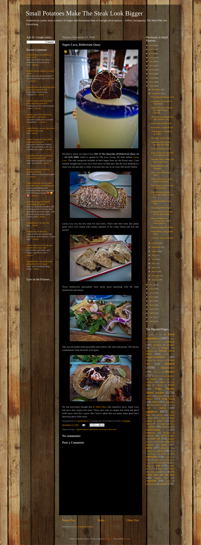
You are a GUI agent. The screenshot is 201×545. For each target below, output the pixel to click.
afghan (172, 339)
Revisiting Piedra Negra (161, 208)
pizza (160, 450)
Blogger (127, 539)
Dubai (156, 376)
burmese (149, 360)
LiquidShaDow (33, 55)
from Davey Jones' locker (160, 390)
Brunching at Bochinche (161, 123)
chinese (169, 363)
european (150, 382)
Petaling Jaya (150, 451)
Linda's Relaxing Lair (36, 183)
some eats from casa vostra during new (40, 184)
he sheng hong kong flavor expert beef (39, 115)
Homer (149, 398)
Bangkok (165, 348)
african (151, 342)
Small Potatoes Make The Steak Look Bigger (84, 13)
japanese (151, 411)
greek (169, 396)
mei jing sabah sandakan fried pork (41, 129)
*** (156, 335)
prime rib (165, 454)
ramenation (151, 456)
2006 (151, 321)
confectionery (168, 367)
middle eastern (167, 435)
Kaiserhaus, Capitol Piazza (162, 127)
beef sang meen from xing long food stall (41, 88)
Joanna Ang (32, 71)
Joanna (30, 169)
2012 (151, 297)
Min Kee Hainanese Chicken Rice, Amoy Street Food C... (161, 220)
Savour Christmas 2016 (161, 148)
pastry (149, 447)
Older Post (133, 520)
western (163, 483)
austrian (153, 348)
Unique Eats (161, 478)
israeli (148, 408)
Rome (148, 460)
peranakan (165, 448)
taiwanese (154, 472)
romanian (168, 457)
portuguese (152, 454)
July (154, 255)
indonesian (170, 402)
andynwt (109, 539)
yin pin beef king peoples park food (39, 156)
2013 (151, 293)
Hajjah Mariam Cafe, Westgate (160, 167)
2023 (151, 57)
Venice (168, 481)
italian (162, 408)
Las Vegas (162, 418)
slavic (156, 463)
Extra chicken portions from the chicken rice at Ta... (162, 194)
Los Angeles (161, 424)
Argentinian (157, 345)
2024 (151, 53)
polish (172, 451)
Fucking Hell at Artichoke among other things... (162, 213)
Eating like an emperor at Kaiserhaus (161, 102)
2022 (151, 61)
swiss (151, 469)
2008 (151, 313)
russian (156, 460)
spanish (165, 462)
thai (164, 472)
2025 (151, 49)
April (154, 267)
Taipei (160, 469)
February (156, 275)
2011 (151, 301)
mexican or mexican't (108, 429)
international (156, 405)
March (155, 271)
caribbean (159, 360)
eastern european (168, 376)
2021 (151, 66)
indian (155, 402)
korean (160, 415)
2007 (151, 317)
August (155, 251)
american (169, 341)
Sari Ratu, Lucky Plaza (160, 138)
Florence (159, 385)
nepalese (171, 439)
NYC (158, 442)
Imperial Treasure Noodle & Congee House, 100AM (162, 110)
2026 (151, 45)
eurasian (167, 379)
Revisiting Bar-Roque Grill (162, 97)
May (154, 263)
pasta (164, 444)
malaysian (166, 427)
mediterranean (153, 429)
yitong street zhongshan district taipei (40, 262)
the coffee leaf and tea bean (160, 473)
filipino (162, 382)
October (155, 243)
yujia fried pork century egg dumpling (38, 202)
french (171, 385)
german (159, 396)
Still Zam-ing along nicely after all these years (162, 118)
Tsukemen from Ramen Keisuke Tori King (161, 143)
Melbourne (150, 433)
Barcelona (150, 351)
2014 (151, 289)
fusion (148, 396)
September (156, 247)
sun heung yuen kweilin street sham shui (40, 246)
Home (101, 520)
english (153, 379)
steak (157, 465)
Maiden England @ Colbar (162, 227)
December (156, 89)
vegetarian (151, 480)
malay (151, 426)
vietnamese (150, 484)
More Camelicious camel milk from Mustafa (161, 180)
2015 (151, 285)
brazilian (166, 354)
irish (169, 405)
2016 (151, 86)
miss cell (155, 438)
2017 (151, 82)
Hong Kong (168, 398)
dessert (170, 371)
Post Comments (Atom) (83, 526)
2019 (151, 74)
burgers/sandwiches (156, 357)
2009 (151, 309)
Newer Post (69, 520)
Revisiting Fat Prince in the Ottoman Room (162, 186)
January (155, 279)
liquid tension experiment (87, 429)
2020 (151, 70)
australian (170, 345)
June (154, 259)
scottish (148, 463)
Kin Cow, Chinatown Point (162, 238)
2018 (151, 78)
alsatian (159, 342)
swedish (171, 466)
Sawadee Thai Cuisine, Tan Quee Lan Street (162, 160)
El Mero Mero (100, 407)
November (156, 93)
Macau (172, 424)
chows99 (30, 201)
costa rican (157, 372)
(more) (35, 65)
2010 (151, 305)
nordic (151, 442)
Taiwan (171, 469)
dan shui (45, 223)
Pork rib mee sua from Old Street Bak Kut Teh (162, 154)
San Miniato (167, 460)
